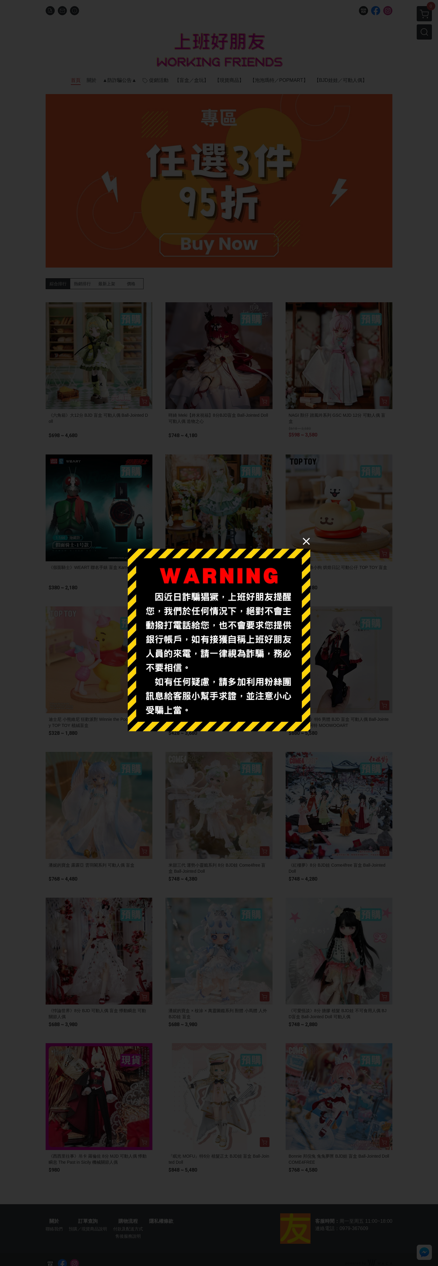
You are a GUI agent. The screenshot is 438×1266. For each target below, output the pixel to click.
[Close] (306, 541)
